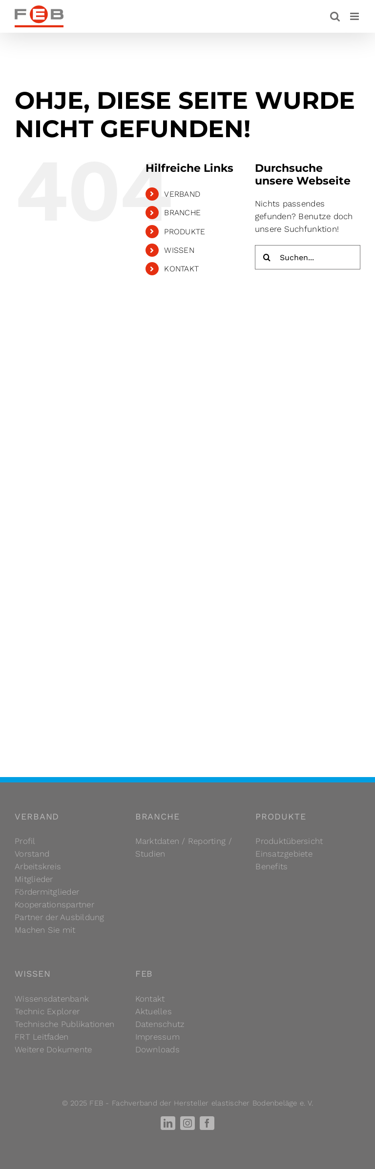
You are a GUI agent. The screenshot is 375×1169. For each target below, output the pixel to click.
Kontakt (150, 999)
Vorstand (32, 854)
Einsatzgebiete (283, 854)
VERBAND (182, 194)
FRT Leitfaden (41, 1037)
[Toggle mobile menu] (355, 16)
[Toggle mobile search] (335, 16)
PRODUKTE (184, 231)
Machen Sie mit (45, 930)
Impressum (157, 1037)
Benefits (271, 866)
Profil (25, 841)
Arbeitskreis (38, 866)
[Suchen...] (307, 257)
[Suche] (267, 257)
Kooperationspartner (54, 904)
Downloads (157, 1049)
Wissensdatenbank (52, 999)
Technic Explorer (47, 1011)
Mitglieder (34, 879)
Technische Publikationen (64, 1024)
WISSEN (179, 250)
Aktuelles (153, 1011)
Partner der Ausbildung (59, 917)
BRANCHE (182, 212)
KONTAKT (181, 268)
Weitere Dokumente (53, 1049)
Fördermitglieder (47, 892)
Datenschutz (160, 1024)
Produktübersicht (289, 841)
